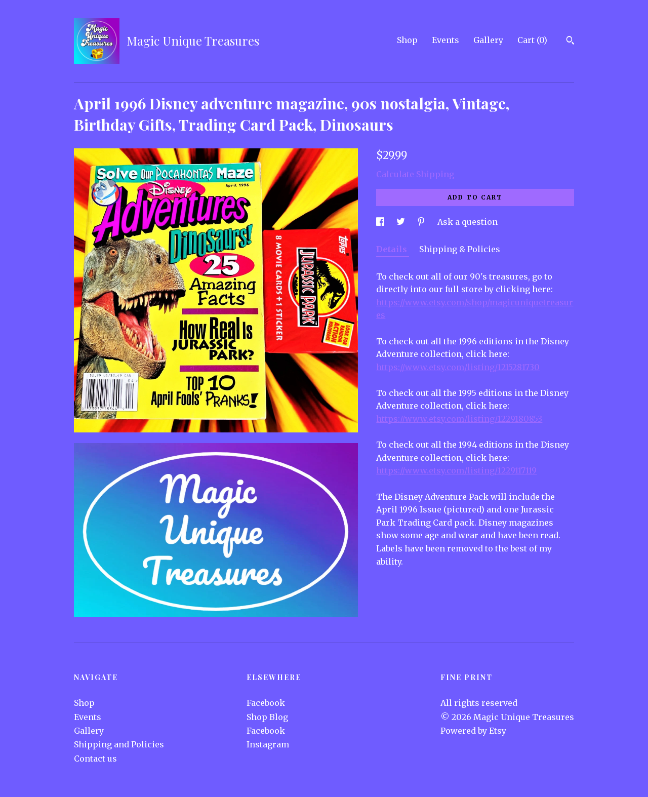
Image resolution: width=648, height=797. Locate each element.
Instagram (268, 744)
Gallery (488, 40)
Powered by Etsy (473, 731)
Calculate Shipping (415, 174)
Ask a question (467, 222)
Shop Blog (267, 717)
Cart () (532, 40)
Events (445, 40)
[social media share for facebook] (381, 222)
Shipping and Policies (119, 744)
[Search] (570, 41)
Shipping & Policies (459, 249)
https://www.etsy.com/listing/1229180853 (459, 419)
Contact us (95, 758)
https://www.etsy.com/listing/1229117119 (456, 470)
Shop (407, 40)
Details (392, 249)
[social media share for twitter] (401, 222)
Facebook (266, 703)
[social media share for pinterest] (422, 222)
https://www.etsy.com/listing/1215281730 (458, 367)
